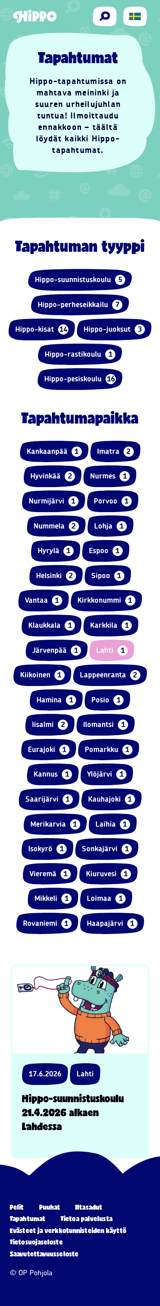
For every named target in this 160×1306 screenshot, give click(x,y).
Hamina (56, 700)
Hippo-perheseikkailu (80, 305)
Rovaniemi (47, 924)
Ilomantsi (105, 725)
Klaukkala (51, 625)
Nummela (56, 526)
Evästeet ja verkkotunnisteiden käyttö (68, 1230)
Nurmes (110, 476)
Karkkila (111, 625)
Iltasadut (88, 1207)
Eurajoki (49, 750)
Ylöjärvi (106, 774)
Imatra (115, 452)
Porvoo (113, 501)
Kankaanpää (54, 452)
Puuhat (50, 1207)
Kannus (53, 774)
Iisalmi (50, 725)
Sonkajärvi (107, 849)
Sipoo (107, 576)
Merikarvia (55, 824)
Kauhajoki (111, 799)
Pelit (17, 1207)
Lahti (112, 650)
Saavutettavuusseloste (44, 1253)
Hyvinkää (52, 476)
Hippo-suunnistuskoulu (80, 280)
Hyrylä (56, 551)
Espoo (106, 551)
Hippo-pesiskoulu (80, 379)
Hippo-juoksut (114, 329)
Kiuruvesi (108, 874)
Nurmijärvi (54, 501)
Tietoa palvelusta (87, 1218)
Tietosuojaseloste (36, 1242)
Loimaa (106, 898)
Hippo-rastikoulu (80, 354)
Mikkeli (53, 898)
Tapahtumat (27, 1218)
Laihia (112, 824)
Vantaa (43, 600)
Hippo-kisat (41, 329)
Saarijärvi (49, 799)
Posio (107, 700)
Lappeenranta (110, 675)
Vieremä (50, 874)
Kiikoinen (42, 675)
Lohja (110, 526)
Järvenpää (56, 650)
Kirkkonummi (106, 600)
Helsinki (56, 576)
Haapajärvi (112, 924)
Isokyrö (47, 849)
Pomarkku (109, 750)
